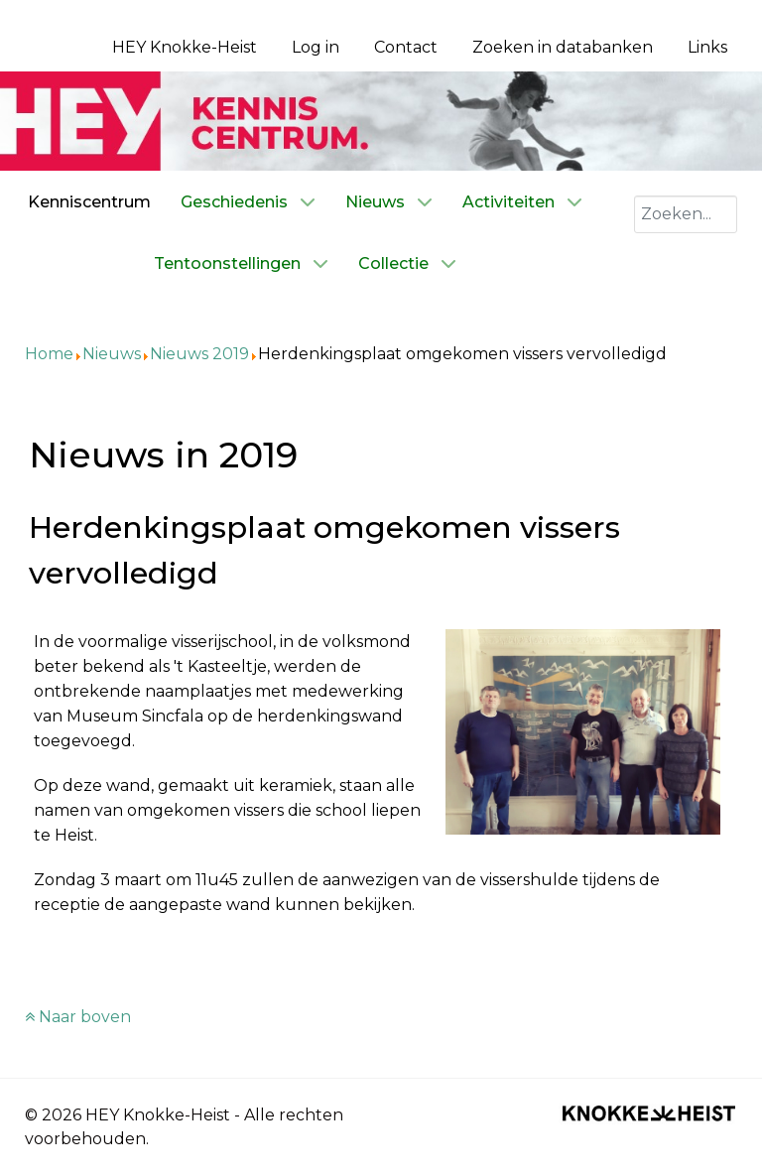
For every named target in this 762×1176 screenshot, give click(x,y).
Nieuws (111, 353)
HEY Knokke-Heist (184, 47)
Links (707, 47)
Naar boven (78, 1016)
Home (49, 353)
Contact (406, 47)
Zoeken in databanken (562, 47)
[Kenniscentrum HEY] (381, 119)
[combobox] (685, 214)
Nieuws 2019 (199, 353)
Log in (315, 47)
